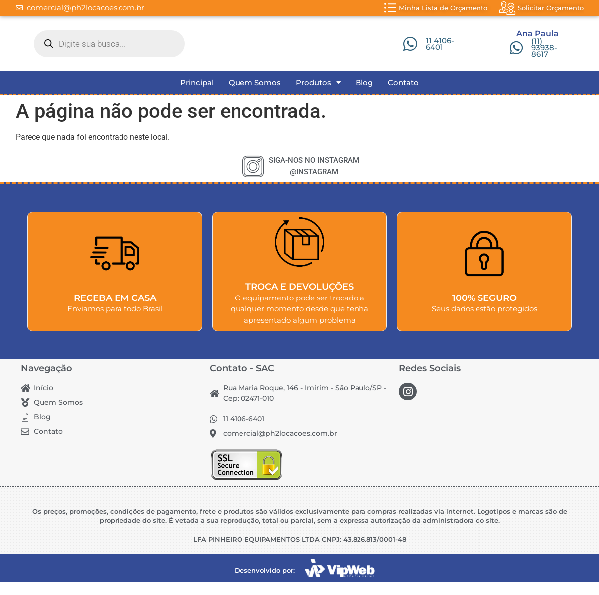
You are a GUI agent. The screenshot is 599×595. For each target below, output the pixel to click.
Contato (403, 95)
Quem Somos (255, 95)
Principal (197, 95)
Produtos (318, 95)
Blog (364, 95)
